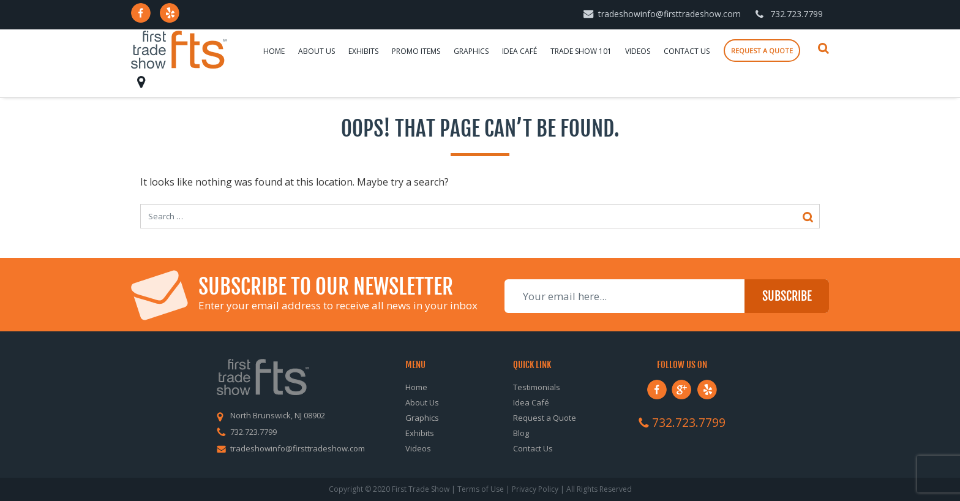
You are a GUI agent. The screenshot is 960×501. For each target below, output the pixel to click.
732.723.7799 (796, 14)
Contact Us (687, 51)
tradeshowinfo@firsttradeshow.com (669, 14)
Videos (637, 51)
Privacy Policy (535, 489)
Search (823, 48)
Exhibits (363, 51)
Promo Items (416, 51)
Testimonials (536, 387)
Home (274, 51)
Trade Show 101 (581, 51)
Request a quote (762, 50)
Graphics (471, 51)
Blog (521, 433)
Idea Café (519, 51)
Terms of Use (480, 489)
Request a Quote (544, 417)
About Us (316, 51)
